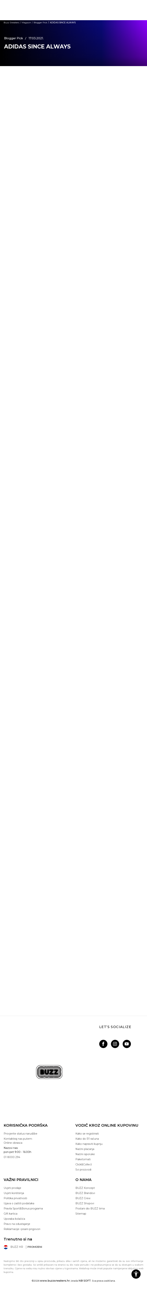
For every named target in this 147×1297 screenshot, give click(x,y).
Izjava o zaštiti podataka (19, 1203)
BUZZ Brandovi (85, 1193)
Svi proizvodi (83, 1169)
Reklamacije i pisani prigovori (22, 1229)
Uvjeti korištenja (14, 1193)
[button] (136, 1274)
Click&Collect (83, 1164)
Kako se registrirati (87, 1133)
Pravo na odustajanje (17, 1224)
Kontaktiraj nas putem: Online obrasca (18, 1140)
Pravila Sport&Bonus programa (23, 1208)
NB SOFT (85, 1280)
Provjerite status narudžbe (20, 1133)
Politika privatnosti (15, 1198)
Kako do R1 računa (87, 1138)
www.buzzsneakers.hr (55, 1280)
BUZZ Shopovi (84, 1203)
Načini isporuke (85, 1154)
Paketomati (83, 1159)
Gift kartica (10, 1213)
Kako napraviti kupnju (89, 1144)
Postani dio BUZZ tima (90, 1208)
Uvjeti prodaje (12, 1188)
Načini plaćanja (84, 1149)
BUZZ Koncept (85, 1188)
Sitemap (80, 1213)
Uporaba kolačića (14, 1218)
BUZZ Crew (82, 1198)
